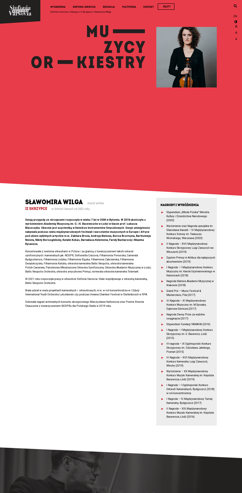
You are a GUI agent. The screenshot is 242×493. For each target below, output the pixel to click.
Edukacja (109, 7)
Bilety (167, 6)
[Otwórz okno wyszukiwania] (235, 6)
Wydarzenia (57, 7)
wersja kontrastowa (235, 22)
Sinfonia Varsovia (84, 7)
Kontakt (148, 7)
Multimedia (129, 7)
